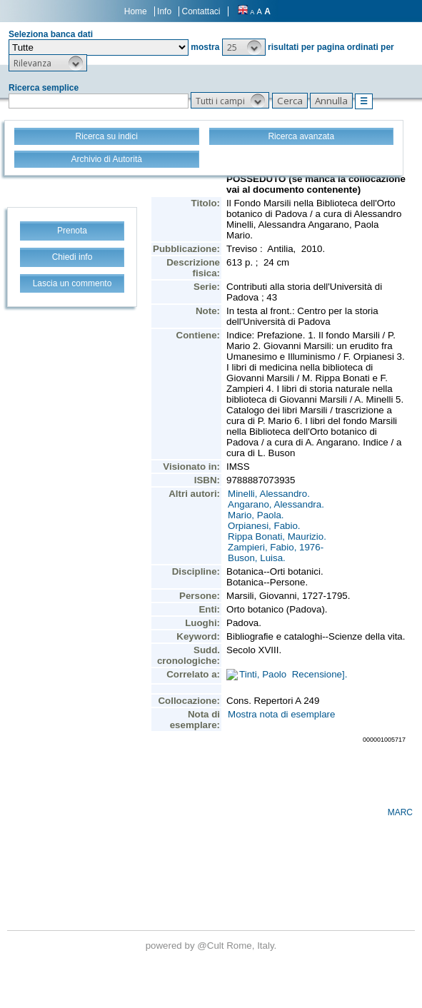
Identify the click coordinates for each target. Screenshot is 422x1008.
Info (164, 11)
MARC (400, 812)
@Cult (211, 945)
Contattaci (200, 11)
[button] (244, 47)
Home (135, 11)
